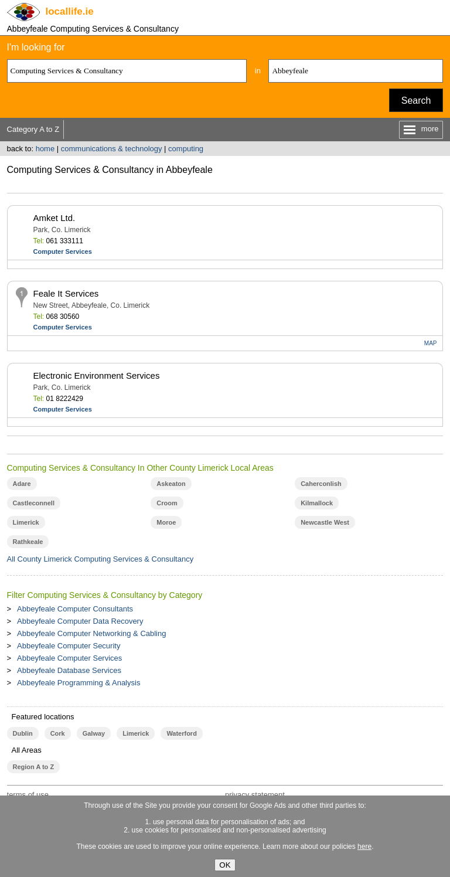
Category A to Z (33, 129)
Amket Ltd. (54, 218)
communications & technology (111, 148)
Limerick (26, 522)
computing (185, 148)
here (364, 846)
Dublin (23, 733)
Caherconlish (321, 483)
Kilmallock (317, 503)
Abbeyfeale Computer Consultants (75, 608)
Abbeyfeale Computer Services (69, 658)
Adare (22, 483)
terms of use (28, 794)
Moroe (166, 522)
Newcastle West (325, 522)
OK (224, 865)
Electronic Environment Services (96, 375)
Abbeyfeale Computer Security (68, 645)
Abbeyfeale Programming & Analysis (78, 682)
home (45, 148)
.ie (70, 11)
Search (416, 101)
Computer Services (62, 251)
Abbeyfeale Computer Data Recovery (80, 621)
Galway (94, 733)
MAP (430, 343)
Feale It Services (66, 293)
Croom (166, 503)
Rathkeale (28, 541)
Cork (57, 733)
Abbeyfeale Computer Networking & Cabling (91, 633)
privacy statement (255, 794)
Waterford (181, 733)
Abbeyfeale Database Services (69, 670)
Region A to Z (33, 766)
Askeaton (170, 483)
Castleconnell (33, 503)
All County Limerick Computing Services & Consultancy (100, 559)
